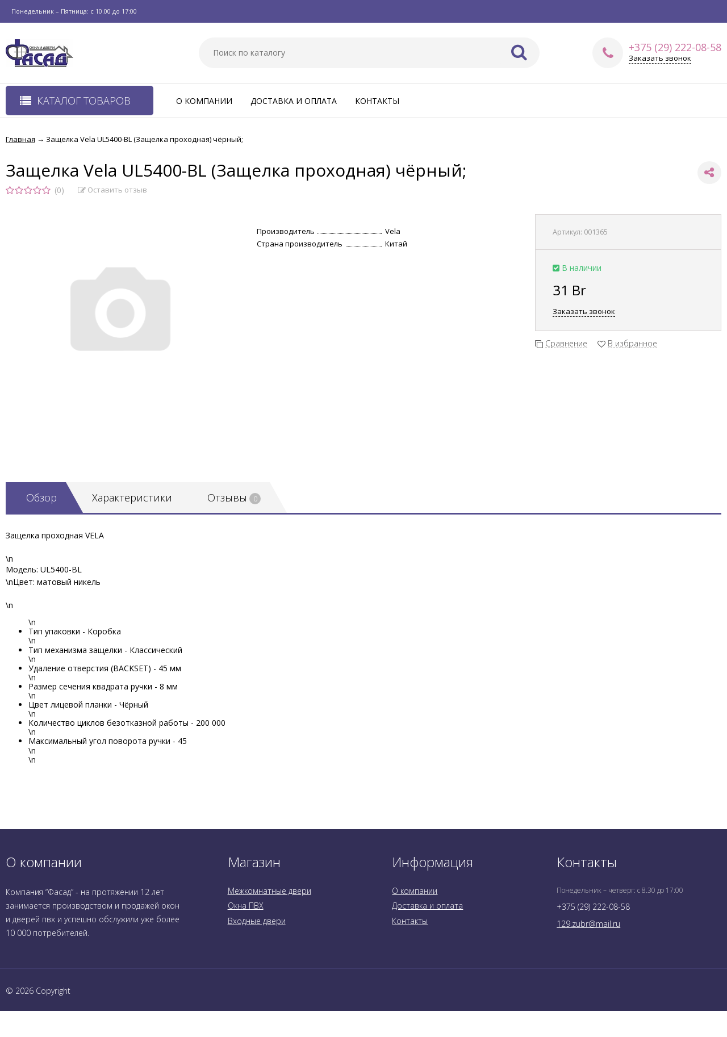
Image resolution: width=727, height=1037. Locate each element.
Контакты (377, 100)
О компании (204, 100)
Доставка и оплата (293, 100)
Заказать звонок (660, 58)
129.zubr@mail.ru (588, 923)
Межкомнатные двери (269, 890)
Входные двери (257, 920)
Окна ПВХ (246, 905)
